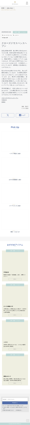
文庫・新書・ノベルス (20, 32)
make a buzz (10, 8)
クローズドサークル (7, 35)
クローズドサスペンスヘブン (10, 98)
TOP (27, 420)
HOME (2, 8)
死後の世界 (5, 37)
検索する (15, 402)
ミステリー (16, 35)
